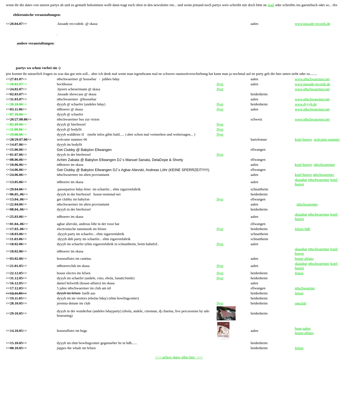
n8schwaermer (324, 164)
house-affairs (304, 333)
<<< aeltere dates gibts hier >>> (179, 357)
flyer (219, 84)
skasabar (301, 180)
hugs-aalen (302, 328)
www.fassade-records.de (312, 24)
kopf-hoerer (303, 139)
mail (271, 5)
